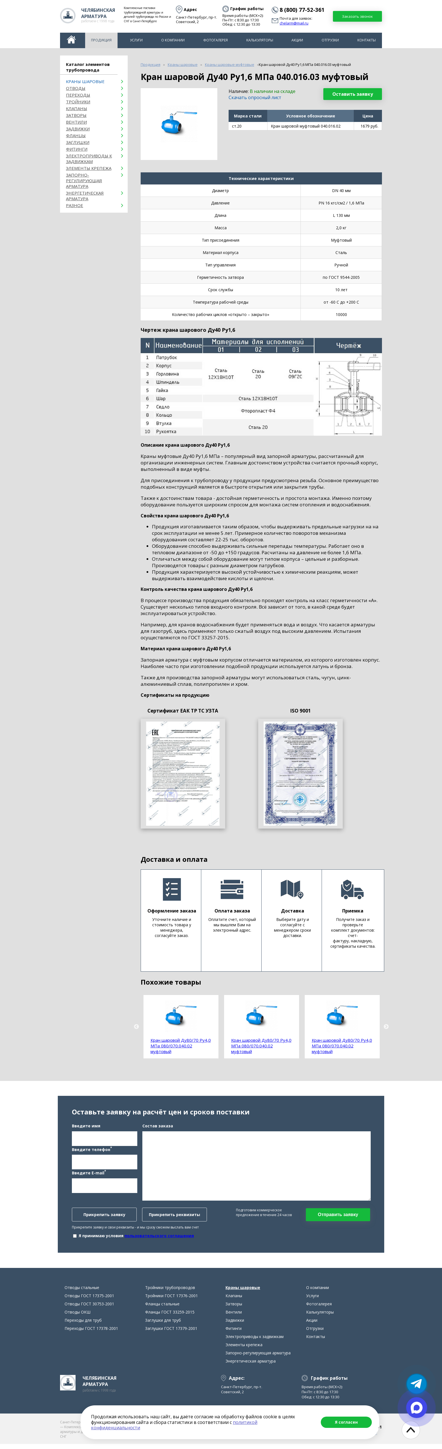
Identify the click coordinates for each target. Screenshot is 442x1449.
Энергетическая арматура (85, 195)
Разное (74, 205)
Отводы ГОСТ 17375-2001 (89, 1300)
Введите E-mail (89, 1175)
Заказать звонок (357, 16)
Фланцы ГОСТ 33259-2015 (170, 1317)
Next (386, 1027)
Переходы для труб (83, 1325)
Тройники (78, 101)
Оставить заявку (352, 94)
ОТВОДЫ (75, 88)
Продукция (101, 40)
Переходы (78, 95)
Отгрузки (330, 40)
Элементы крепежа (88, 168)
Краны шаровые (85, 81)
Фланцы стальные (162, 1309)
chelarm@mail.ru (294, 23)
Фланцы (76, 135)
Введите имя (86, 1128)
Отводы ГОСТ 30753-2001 (89, 1309)
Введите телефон (92, 1151)
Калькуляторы (259, 40)
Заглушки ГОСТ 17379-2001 (171, 1333)
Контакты (366, 40)
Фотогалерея (215, 40)
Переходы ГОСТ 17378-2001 (91, 1333)
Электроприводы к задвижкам (89, 158)
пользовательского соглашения (159, 1238)
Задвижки (78, 129)
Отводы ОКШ (77, 1317)
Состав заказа (157, 1128)
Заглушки (77, 142)
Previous (136, 1027)
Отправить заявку (338, 1217)
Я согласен (346, 1422)
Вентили (76, 122)
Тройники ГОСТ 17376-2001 (171, 1300)
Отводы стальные (82, 1292)
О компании (173, 40)
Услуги (136, 40)
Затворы (76, 115)
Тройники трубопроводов (170, 1292)
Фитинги (76, 149)
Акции (297, 40)
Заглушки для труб (163, 1325)
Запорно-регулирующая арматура (84, 180)
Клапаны (76, 108)
